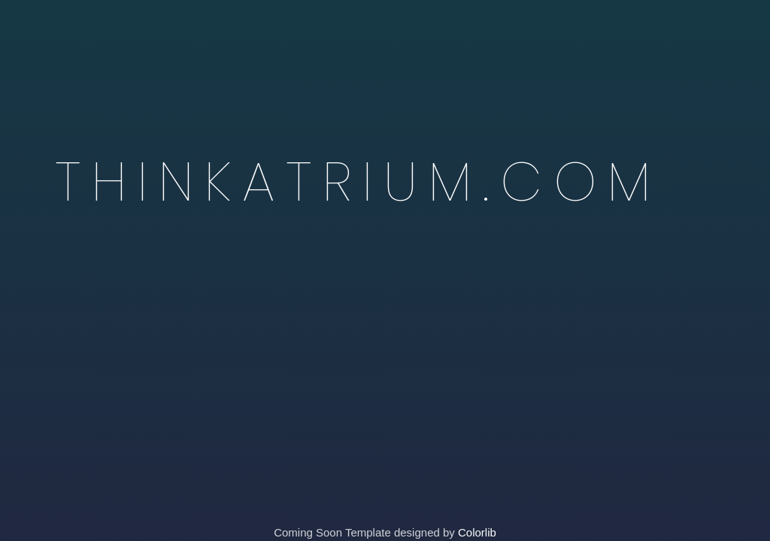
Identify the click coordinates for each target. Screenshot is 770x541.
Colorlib (477, 532)
